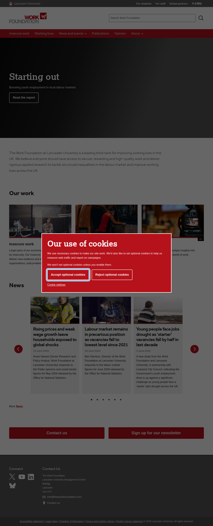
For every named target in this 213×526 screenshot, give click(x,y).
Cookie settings (56, 284)
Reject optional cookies (112, 274)
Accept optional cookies (68, 274)
